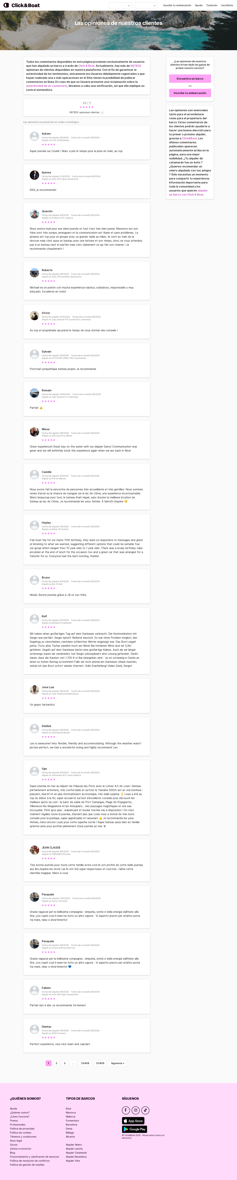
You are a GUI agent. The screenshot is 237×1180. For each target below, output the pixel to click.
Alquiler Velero (74, 1144)
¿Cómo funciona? (19, 1116)
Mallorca (70, 1116)
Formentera (72, 1120)
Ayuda (198, 5)
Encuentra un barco (190, 78)
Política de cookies (20, 1132)
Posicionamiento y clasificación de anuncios (34, 1156)
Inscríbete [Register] (227, 5)
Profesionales (17, 1124)
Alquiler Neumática (76, 1156)
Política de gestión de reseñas (27, 1164)
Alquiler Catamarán (76, 1152)
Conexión (211, 5)
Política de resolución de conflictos (30, 1160)
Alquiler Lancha (74, 1148)
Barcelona (71, 1124)
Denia (69, 1128)
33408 (85, 1063)
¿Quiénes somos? (20, 1112)
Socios (14, 1144)
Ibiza (68, 1108)
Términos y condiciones (23, 1136)
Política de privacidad (22, 1128)
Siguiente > (117, 1063)
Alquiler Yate (73, 1160)
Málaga (70, 1132)
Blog (12, 1152)
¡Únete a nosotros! (20, 1148)
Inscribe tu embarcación (190, 93)
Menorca (71, 1112)
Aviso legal (16, 1140)
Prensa (14, 1120)
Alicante (70, 1136)
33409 (100, 1063)
